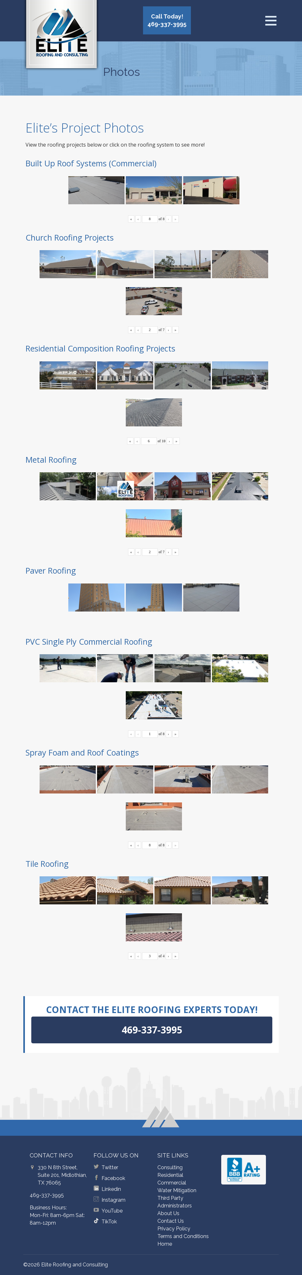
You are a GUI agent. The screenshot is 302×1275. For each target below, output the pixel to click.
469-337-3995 (47, 1195)
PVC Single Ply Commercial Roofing (89, 641)
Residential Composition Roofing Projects (100, 348)
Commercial (171, 1183)
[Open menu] (271, 21)
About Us (168, 1213)
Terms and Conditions (183, 1236)
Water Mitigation (176, 1190)
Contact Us (170, 1221)
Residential (170, 1175)
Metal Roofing (51, 459)
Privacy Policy (173, 1229)
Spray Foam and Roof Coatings (82, 752)
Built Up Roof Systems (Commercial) (91, 163)
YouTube (112, 1211)
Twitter (110, 1167)
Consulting (170, 1167)
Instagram (113, 1200)
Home (164, 1244)
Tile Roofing (47, 863)
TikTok (109, 1222)
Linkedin (111, 1189)
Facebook (113, 1178)
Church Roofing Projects (70, 237)
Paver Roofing (51, 570)
